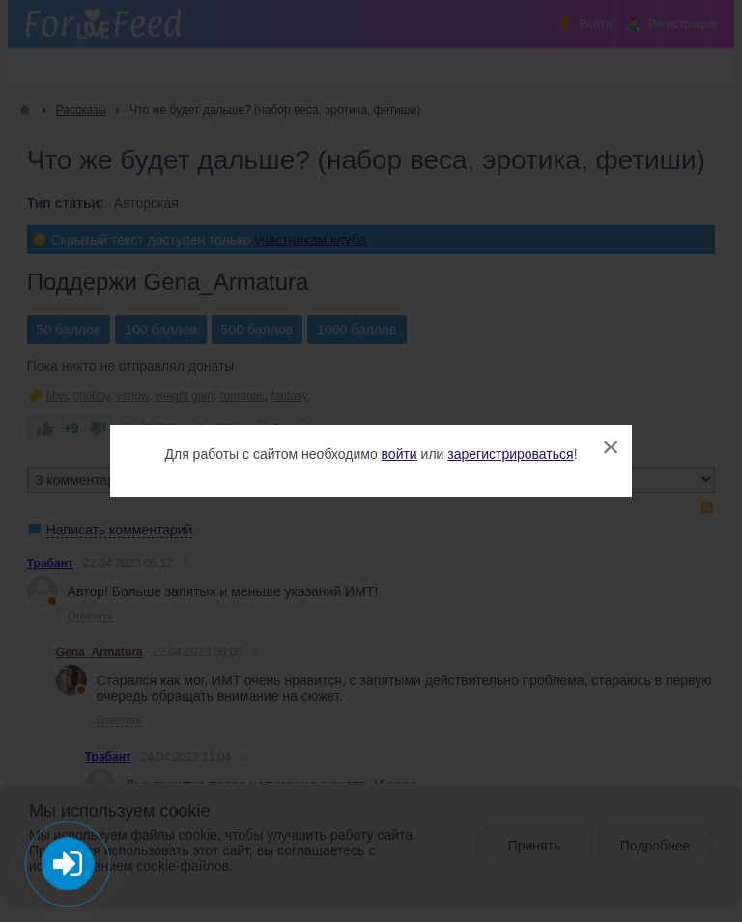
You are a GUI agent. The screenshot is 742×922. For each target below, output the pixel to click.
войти (399, 454)
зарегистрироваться (510, 454)
